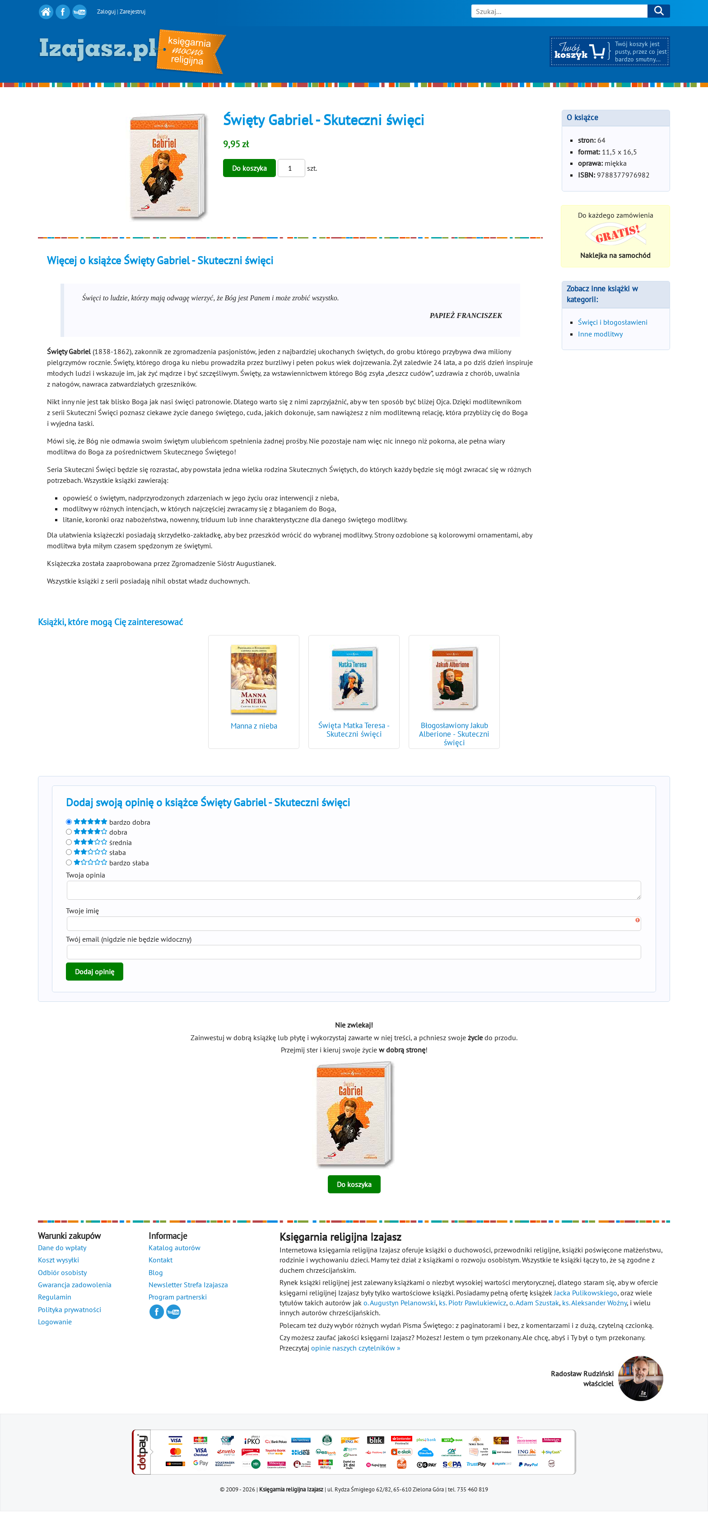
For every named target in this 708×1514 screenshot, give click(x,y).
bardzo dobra (108, 822)
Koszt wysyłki (58, 1262)
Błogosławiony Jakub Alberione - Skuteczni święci (454, 734)
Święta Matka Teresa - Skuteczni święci (354, 729)
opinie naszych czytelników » (356, 1350)
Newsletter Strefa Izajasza (188, 1287)
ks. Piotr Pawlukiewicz (472, 1305)
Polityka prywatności (69, 1312)
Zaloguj (106, 11)
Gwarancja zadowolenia (75, 1287)
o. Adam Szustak (534, 1305)
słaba (96, 852)
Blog (156, 1275)
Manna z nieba (254, 726)
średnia (99, 842)
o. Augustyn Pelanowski (399, 1305)
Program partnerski (178, 1299)
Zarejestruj (132, 11)
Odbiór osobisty (62, 1275)
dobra (96, 831)
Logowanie (55, 1324)
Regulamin (54, 1299)
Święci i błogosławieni (612, 322)
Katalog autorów (174, 1250)
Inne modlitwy (600, 333)
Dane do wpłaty (62, 1250)
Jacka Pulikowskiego (585, 1295)
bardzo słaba (107, 862)
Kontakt (160, 1262)
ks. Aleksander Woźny (594, 1305)
